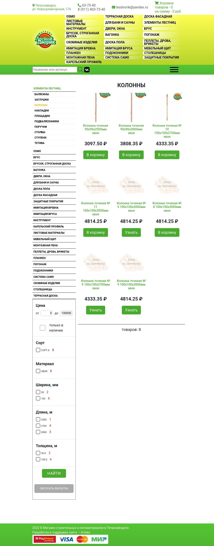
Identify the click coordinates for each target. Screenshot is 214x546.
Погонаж (151, 34)
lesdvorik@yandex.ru (132, 7)
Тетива (40, 143)
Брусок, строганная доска (82, 35)
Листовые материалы (75, 23)
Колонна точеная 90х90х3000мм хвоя (131, 129)
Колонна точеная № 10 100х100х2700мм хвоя (167, 130)
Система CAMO (117, 57)
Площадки (42, 116)
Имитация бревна (81, 48)
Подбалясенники (47, 121)
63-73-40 (89, 5)
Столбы (40, 132)
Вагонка (112, 34)
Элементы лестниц (160, 22)
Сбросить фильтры (54, 488)
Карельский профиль (84, 62)
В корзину (96, 154)
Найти (54, 473)
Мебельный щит (157, 48)
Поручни (41, 126)
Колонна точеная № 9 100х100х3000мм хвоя (131, 284)
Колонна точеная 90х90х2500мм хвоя (95, 129)
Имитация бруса (119, 48)
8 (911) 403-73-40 (91, 9)
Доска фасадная (158, 16)
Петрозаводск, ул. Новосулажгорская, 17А (51, 7)
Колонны (41, 105)
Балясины (42, 94)
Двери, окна (115, 28)
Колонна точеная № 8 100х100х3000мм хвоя (167, 207)
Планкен (73, 52)
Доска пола (115, 42)
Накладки (42, 110)
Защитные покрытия (161, 57)
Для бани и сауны (120, 22)
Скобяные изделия (81, 42)
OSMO (70, 16)
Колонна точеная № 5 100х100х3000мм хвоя (131, 207)
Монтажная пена (80, 57)
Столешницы (155, 52)
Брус (148, 28)
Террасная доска (119, 16)
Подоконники (116, 52)
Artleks (85, 532)
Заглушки (42, 99)
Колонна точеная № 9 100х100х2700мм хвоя (95, 284)
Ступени (41, 137)
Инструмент (76, 28)
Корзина (166, 3)
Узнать (131, 232)
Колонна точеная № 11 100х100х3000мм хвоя (95, 207)
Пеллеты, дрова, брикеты (157, 42)
